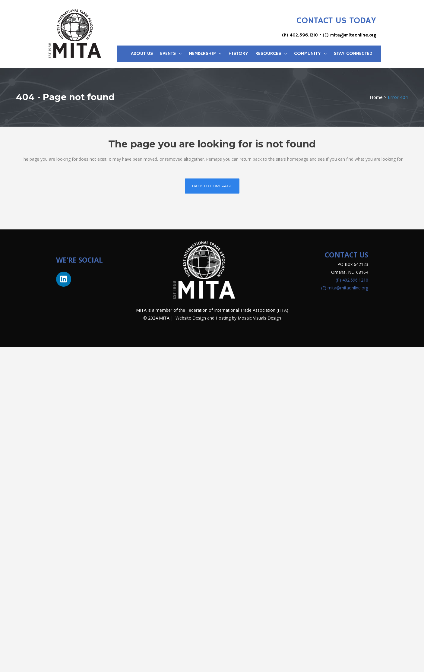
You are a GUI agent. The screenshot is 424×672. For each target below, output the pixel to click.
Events (171, 54)
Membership (205, 54)
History (238, 54)
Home (376, 97)
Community (310, 54)
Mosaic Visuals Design (259, 318)
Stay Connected (353, 54)
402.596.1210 (304, 35)
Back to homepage (212, 186)
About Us (142, 54)
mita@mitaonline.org (353, 35)
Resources (271, 54)
